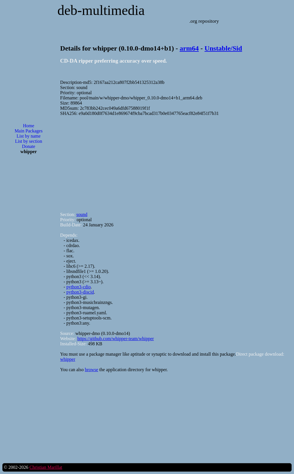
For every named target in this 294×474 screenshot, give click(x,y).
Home (28, 125)
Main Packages (28, 130)
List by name (29, 136)
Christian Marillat (45, 467)
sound (81, 214)
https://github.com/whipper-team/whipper (115, 338)
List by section (28, 141)
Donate (28, 146)
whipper (67, 359)
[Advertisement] (29, 251)
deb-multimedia (101, 10)
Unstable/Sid (223, 48)
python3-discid (80, 292)
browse (91, 369)
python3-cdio (78, 286)
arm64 (189, 48)
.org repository (204, 21)
